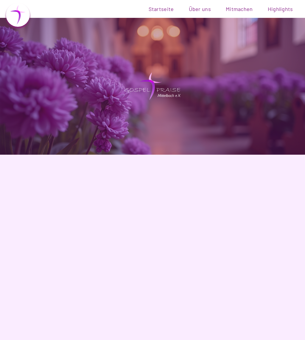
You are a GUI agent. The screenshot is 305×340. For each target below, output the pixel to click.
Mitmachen (239, 9)
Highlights (280, 9)
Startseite (161, 9)
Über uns (200, 9)
